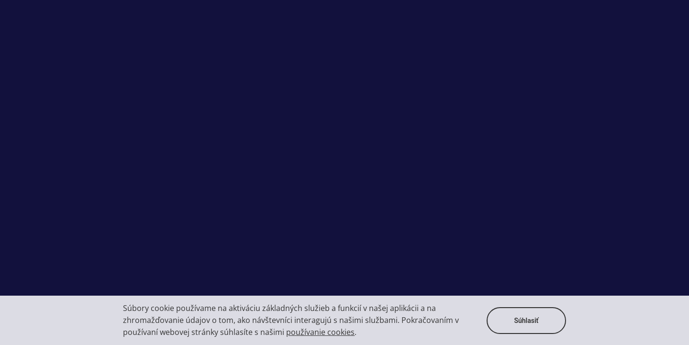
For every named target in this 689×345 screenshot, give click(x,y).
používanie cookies (320, 332)
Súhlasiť (526, 320)
